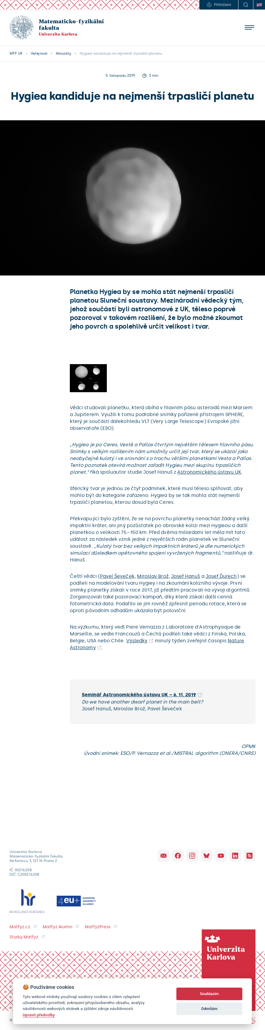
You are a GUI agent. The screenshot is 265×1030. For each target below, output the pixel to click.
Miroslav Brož (153, 576)
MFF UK (16, 53)
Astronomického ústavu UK (209, 472)
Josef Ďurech (221, 576)
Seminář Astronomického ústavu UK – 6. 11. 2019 (139, 695)
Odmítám (209, 1008)
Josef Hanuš (185, 576)
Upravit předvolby (39, 1014)
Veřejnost (39, 53)
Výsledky (137, 640)
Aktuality (63, 53)
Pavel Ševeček (117, 576)
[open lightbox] (88, 378)
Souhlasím (209, 993)
